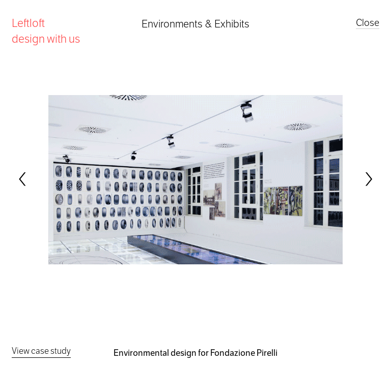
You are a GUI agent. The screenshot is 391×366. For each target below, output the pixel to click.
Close (367, 22)
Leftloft (46, 31)
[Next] (368, 179)
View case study (41, 350)
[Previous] (23, 179)
